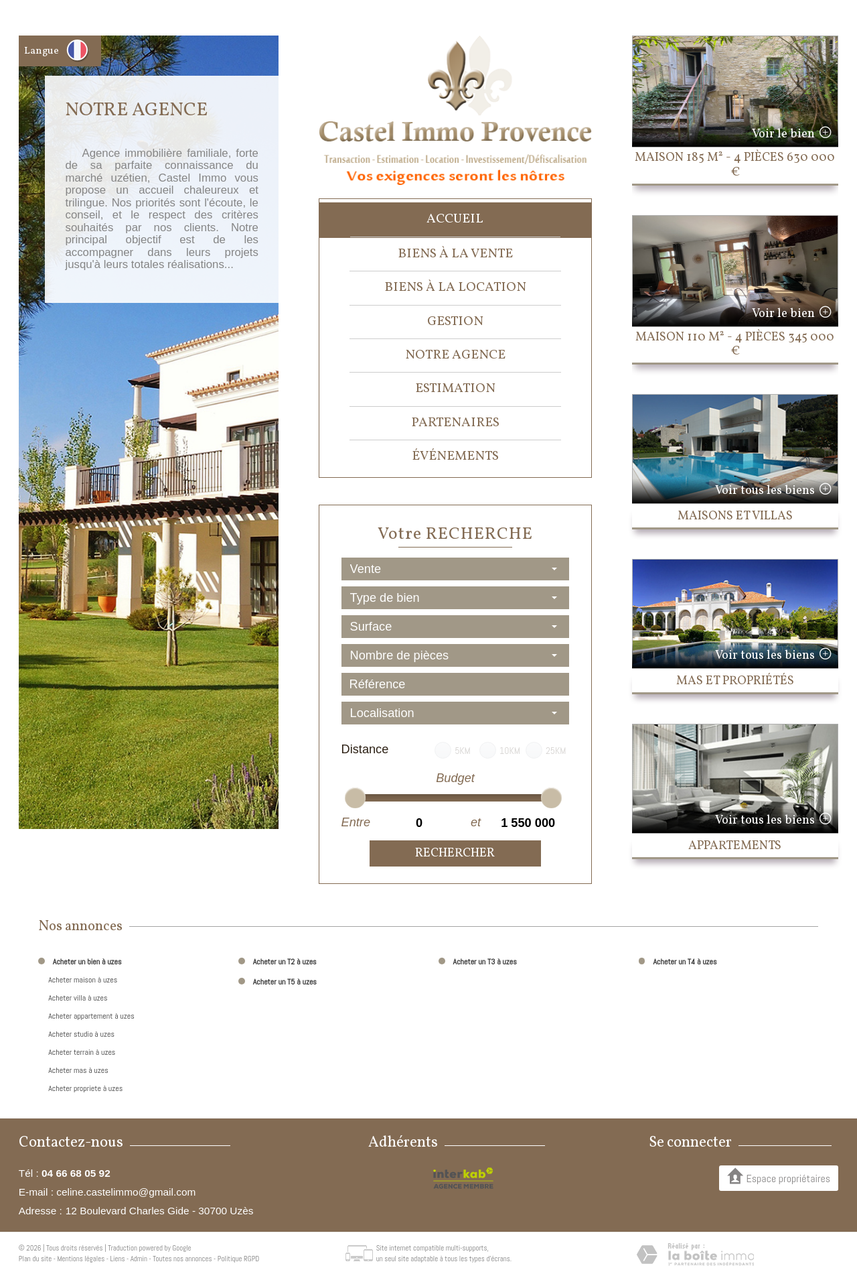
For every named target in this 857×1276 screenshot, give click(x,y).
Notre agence (455, 355)
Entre (355, 822)
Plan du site (35, 1258)
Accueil (454, 219)
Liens (117, 1258)
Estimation (455, 388)
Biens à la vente (455, 254)
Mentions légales (80, 1258)
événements (455, 456)
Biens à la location (455, 287)
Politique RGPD (239, 1258)
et (476, 822)
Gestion (455, 321)
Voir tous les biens (765, 491)
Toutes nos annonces (182, 1258)
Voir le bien (783, 134)
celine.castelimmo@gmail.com (126, 1192)
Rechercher (455, 853)
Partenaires (455, 422)
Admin (139, 1258)
